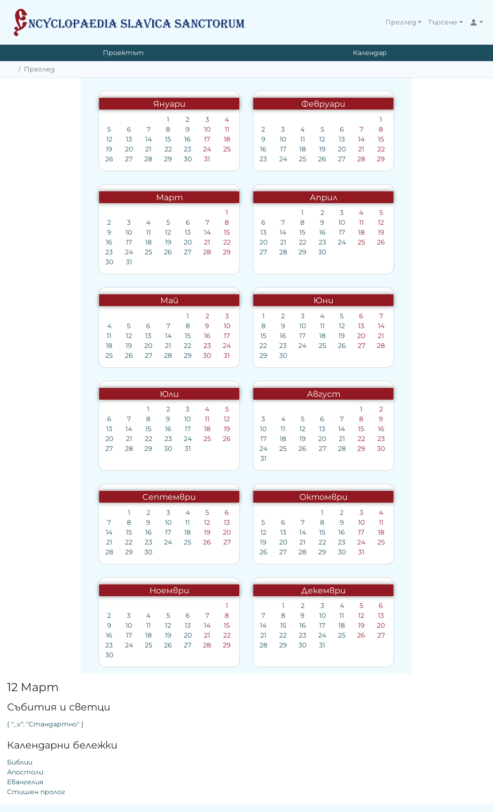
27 (46, 159)
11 (144, 129)
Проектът (123, 52)
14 (66, 139)
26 (27, 159)
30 (106, 159)
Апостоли (354, 176)
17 (125, 139)
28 (66, 159)
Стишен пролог (365, 195)
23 (105, 149)
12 (27, 139)
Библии (348, 166)
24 (125, 149)
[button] (403, 22)
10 (125, 129)
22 (86, 149)
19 (27, 149)
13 (47, 139)
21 (66, 149)
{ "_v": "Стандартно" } (374, 128)
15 (86, 139)
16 (105, 139)
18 (144, 139)
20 (47, 149)
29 (86, 159)
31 (125, 159)
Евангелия (354, 185)
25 (145, 149)
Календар (370, 52)
